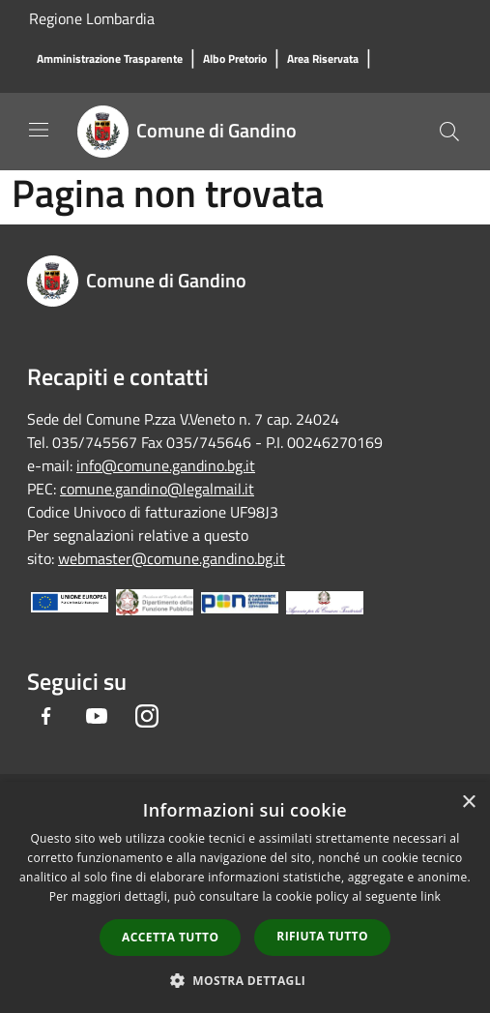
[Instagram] (147, 716)
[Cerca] (449, 131)
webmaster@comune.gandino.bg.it (171, 558)
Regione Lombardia (92, 18)
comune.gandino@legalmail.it (157, 488)
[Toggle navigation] (38, 129)
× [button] (468, 802)
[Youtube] (96, 716)
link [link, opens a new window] (430, 896)
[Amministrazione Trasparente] (110, 59)
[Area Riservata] (323, 59)
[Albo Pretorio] (235, 59)
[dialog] (245, 897)
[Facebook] (46, 716)
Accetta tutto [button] (170, 937)
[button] (245, 980)
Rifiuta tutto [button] (322, 936)
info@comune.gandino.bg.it (165, 465)
